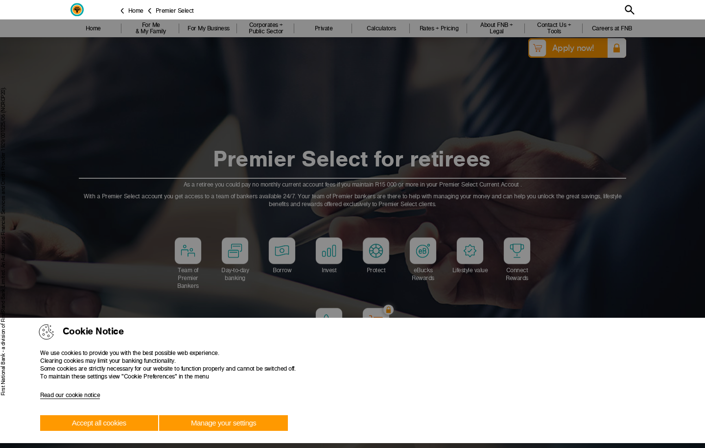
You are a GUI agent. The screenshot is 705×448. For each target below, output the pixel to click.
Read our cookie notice (70, 395)
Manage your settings (223, 423)
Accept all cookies (99, 423)
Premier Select (175, 10)
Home (135, 10)
